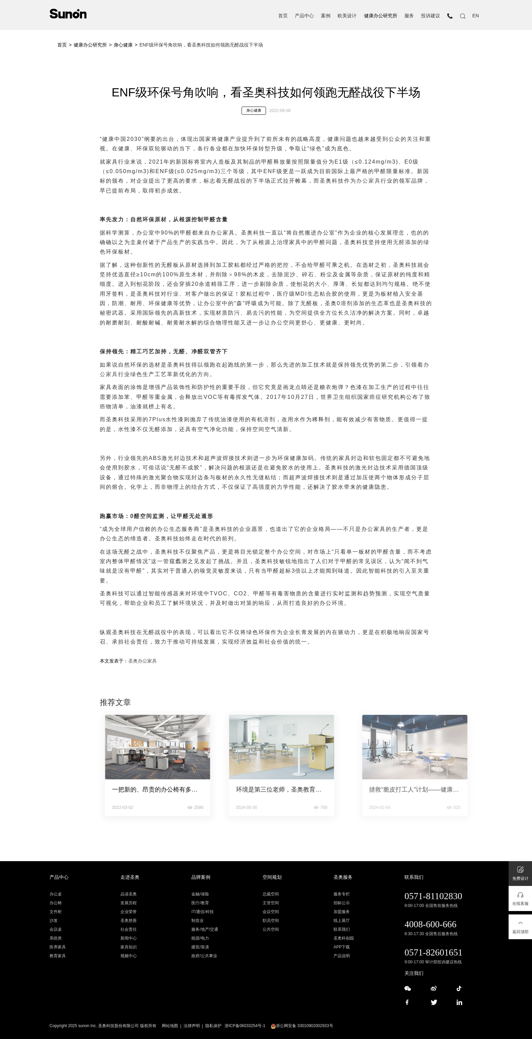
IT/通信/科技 (202, 911)
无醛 (399, 242)
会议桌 (56, 929)
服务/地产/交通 (204, 929)
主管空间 (271, 903)
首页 (283, 15)
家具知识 (128, 947)
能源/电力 (200, 938)
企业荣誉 (128, 911)
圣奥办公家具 (142, 661)
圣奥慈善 (128, 920)
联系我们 (342, 929)
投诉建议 (430, 15)
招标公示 (342, 903)
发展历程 (128, 903)
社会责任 (128, 929)
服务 (409, 15)
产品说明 (342, 955)
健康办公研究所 (380, 15)
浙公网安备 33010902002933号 (302, 1025)
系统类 (56, 938)
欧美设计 (347, 15)
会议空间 (271, 911)
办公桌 (56, 894)
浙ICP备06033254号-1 (245, 1025)
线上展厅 (342, 920)
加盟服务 (342, 911)
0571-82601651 (433, 952)
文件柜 (56, 911)
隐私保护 (213, 1025)
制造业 (197, 920)
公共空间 (271, 929)
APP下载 (342, 947)
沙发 (54, 920)
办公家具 (368, 181)
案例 (325, 15)
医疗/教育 (200, 903)
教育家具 (58, 955)
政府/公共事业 (204, 955)
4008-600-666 (430, 924)
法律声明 (192, 1025)
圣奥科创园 (344, 938)
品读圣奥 (128, 894)
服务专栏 (342, 894)
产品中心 (304, 15)
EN (475, 15)
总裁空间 (271, 894)
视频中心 (128, 955)
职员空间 (271, 920)
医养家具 (58, 947)
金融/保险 (200, 894)
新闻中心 (128, 938)
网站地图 (170, 1025)
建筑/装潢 (200, 947)
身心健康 (123, 45)
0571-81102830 (433, 896)
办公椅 (56, 903)
